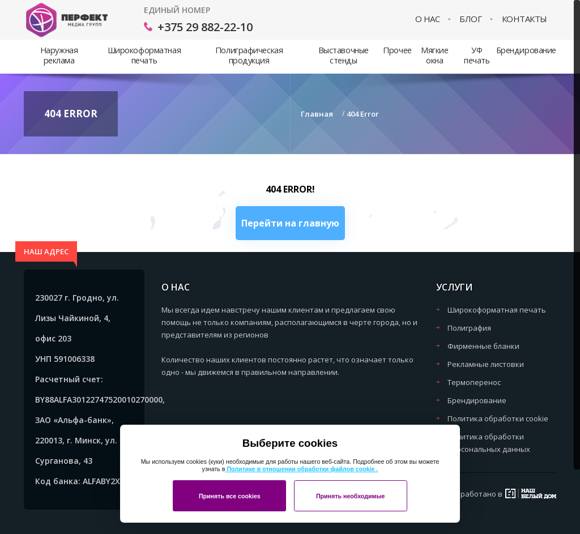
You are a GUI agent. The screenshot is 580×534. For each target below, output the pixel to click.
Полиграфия (469, 328)
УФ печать (476, 55)
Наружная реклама (59, 55)
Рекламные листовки (485, 364)
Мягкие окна (434, 55)
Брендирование (526, 50)
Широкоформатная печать (144, 55)
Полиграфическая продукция (249, 55)
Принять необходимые (350, 496)
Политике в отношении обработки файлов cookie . (301, 468)
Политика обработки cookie (497, 418)
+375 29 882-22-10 (205, 27)
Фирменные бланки (483, 346)
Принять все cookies (230, 496)
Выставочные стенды (343, 55)
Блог (470, 19)
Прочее (397, 50)
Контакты (524, 19)
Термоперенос (474, 382)
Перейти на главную (290, 223)
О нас (427, 19)
